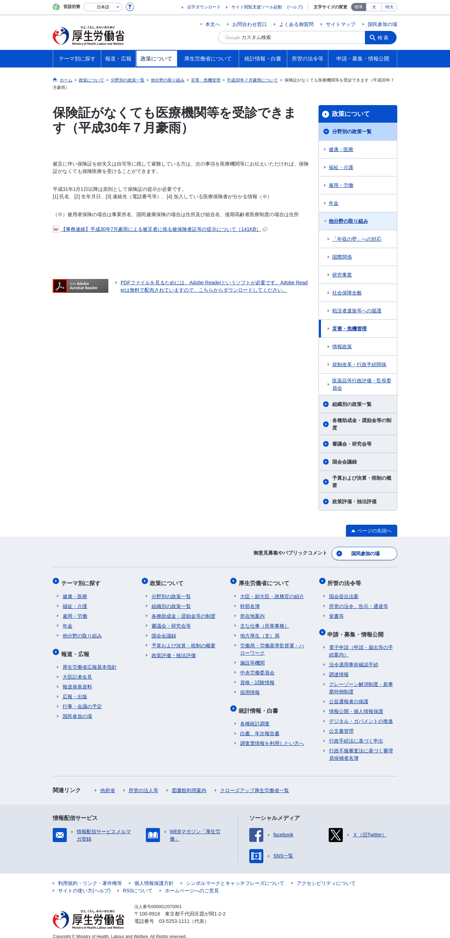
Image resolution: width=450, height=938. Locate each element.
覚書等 (336, 611)
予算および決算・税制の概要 (361, 481)
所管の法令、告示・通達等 (358, 601)
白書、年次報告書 (259, 726)
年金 (334, 203)
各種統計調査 (255, 716)
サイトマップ (340, 24)
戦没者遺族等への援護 (356, 310)
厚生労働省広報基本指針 (90, 659)
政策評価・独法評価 (354, 501)
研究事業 (342, 275)
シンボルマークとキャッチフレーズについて (235, 875)
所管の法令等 (346, 580)
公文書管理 (341, 723)
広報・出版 (75, 689)
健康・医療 (341, 149)
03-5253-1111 (174, 913)
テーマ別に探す (82, 580)
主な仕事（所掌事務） (264, 621)
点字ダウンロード (204, 7)
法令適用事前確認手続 (353, 657)
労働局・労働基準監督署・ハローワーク (272, 644)
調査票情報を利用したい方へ (272, 735)
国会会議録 (344, 462)
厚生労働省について (265, 580)
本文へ (212, 24)
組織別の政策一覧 (352, 404)
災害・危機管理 (349, 328)
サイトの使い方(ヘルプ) (84, 883)
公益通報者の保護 (348, 694)
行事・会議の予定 (82, 698)
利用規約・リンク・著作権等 (90, 875)
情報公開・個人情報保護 (356, 703)
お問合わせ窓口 (249, 24)
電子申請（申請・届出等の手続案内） (361, 643)
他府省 (107, 782)
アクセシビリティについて (326, 875)
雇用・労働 (341, 185)
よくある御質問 (296, 24)
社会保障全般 (347, 293)
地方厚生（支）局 (259, 631)
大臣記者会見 (77, 669)
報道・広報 (77, 648)
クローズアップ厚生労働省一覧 (254, 782)
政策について (351, 113)
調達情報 (339, 666)
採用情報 (250, 688)
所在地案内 (252, 611)
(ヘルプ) (295, 7)
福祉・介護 (341, 167)
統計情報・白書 (259, 704)
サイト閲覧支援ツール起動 (256, 7)
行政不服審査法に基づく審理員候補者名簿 (361, 746)
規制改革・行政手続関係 (359, 364)
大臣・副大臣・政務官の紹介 (272, 592)
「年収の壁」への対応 (356, 239)
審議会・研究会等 (352, 444)
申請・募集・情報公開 (357, 628)
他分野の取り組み (348, 221)
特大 (389, 7)
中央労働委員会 (257, 668)
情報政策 (342, 346)
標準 (358, 7)
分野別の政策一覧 (352, 131)
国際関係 (342, 257)
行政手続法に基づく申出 (356, 733)
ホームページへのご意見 (192, 883)
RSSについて (138, 883)
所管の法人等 (143, 782)
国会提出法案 (344, 592)
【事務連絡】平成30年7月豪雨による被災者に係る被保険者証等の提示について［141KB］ (160, 229)
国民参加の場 (382, 24)
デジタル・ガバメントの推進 (361, 713)
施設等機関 (252, 658)
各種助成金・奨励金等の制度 (361, 424)
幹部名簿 (250, 601)
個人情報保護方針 (154, 875)
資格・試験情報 (257, 678)
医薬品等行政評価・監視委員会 (361, 384)
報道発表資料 (77, 679)
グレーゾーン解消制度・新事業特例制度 (361, 680)
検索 (385, 37)
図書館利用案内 (189, 782)
